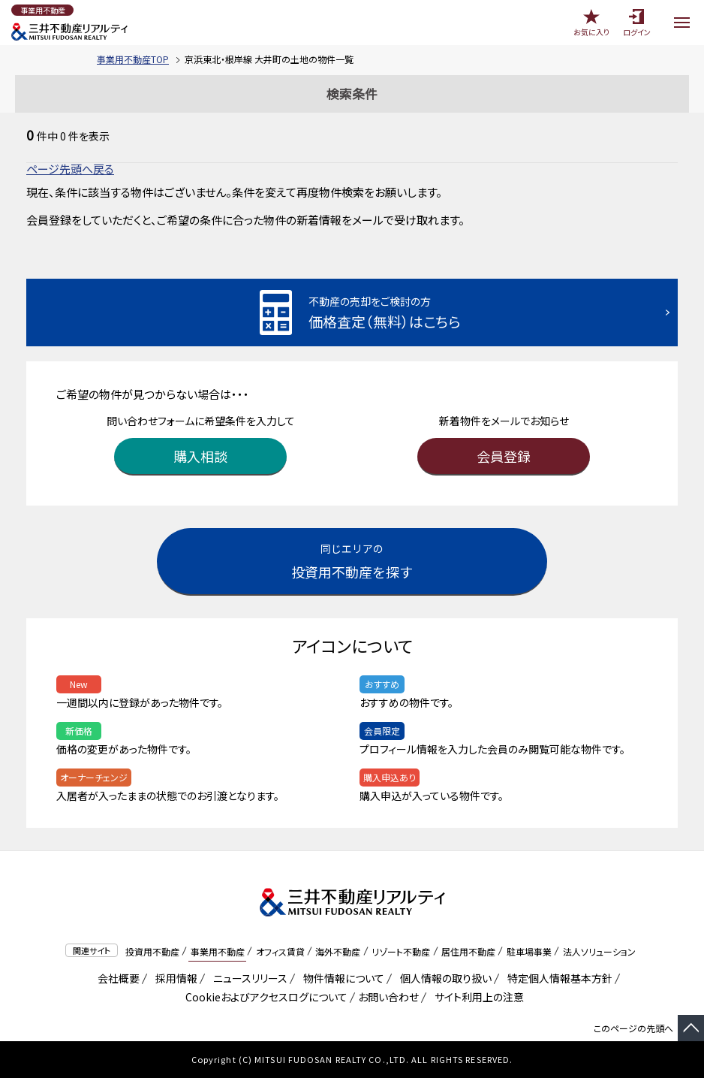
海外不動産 (337, 951)
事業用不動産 (218, 951)
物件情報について (341, 978)
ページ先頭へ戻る (70, 169)
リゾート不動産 (401, 951)
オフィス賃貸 (280, 951)
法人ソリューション (599, 951)
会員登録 (504, 456)
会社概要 (116, 978)
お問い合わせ (388, 996)
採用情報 (173, 978)
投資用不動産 (152, 951)
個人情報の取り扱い (443, 978)
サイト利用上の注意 (476, 996)
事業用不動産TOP (133, 59)
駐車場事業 (529, 951)
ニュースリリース (247, 978)
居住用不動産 (468, 951)
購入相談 (200, 456)
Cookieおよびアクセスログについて (263, 996)
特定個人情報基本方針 (557, 978)
